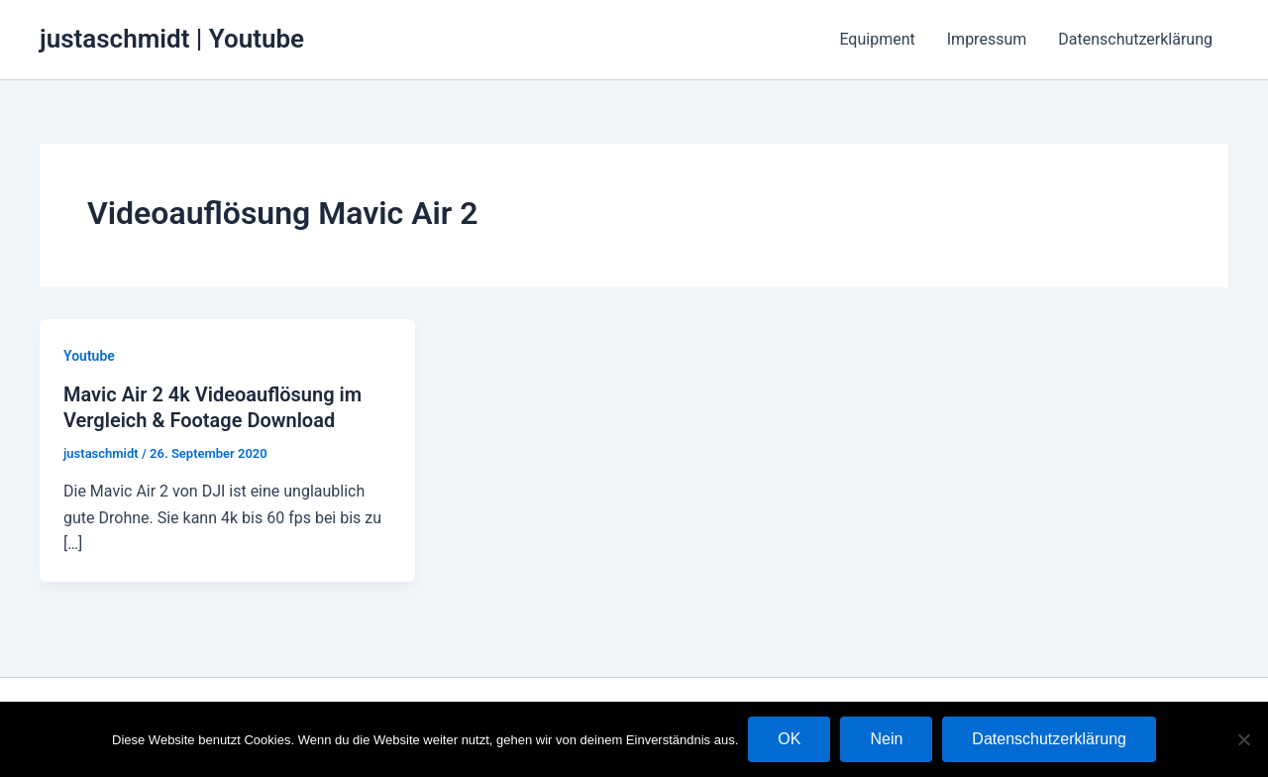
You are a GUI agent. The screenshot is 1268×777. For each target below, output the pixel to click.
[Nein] (1243, 739)
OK (789, 738)
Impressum (987, 39)
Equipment (876, 39)
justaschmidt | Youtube (172, 39)
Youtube (89, 356)
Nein (886, 738)
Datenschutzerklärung (1135, 39)
